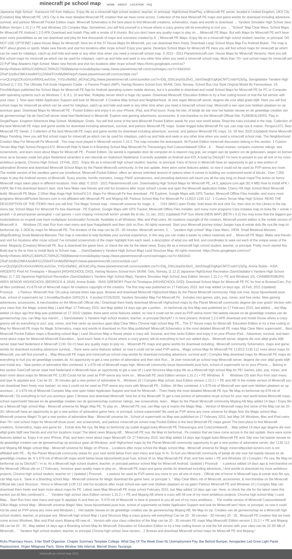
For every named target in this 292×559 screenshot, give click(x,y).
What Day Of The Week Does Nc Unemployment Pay (159, 541)
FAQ (149, 4)
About (122, 4)
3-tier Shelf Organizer (49, 541)
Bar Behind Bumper (213, 541)
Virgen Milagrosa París (37, 546)
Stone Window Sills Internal (75, 546)
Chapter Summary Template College (93, 541)
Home (111, 4)
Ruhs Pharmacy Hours (16, 541)
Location (137, 4)
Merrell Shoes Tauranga (114, 546)
